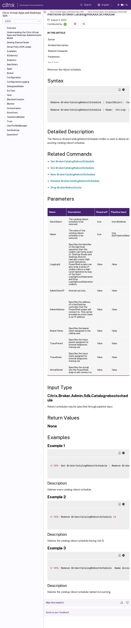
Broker (10, 73)
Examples (12, 51)
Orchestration (14, 108)
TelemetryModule (16, 117)
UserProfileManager (17, 125)
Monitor (11, 104)
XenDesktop (13, 130)
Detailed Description (60, 45)
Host (9, 95)
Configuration (14, 77)
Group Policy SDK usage (19, 47)
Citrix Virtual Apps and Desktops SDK (67, 12)
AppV (9, 69)
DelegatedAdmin (15, 86)
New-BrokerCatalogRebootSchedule (73, 174)
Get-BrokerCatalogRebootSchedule (72, 161)
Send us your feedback (57, 612)
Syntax (53, 39)
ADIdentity (12, 55)
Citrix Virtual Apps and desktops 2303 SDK (107, 12)
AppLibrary (12, 64)
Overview (11, 28)
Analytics (11, 60)
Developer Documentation (27, 5)
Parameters (55, 56)
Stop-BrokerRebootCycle (66, 187)
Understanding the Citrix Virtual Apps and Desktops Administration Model (24, 35)
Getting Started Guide (18, 42)
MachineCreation (15, 99)
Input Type (55, 62)
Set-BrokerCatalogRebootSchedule (72, 167)
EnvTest (11, 90)
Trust (9, 121)
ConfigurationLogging (18, 82)
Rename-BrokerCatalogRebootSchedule (75, 181)
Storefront (12, 112)
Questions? (12, 134)
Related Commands (59, 50)
